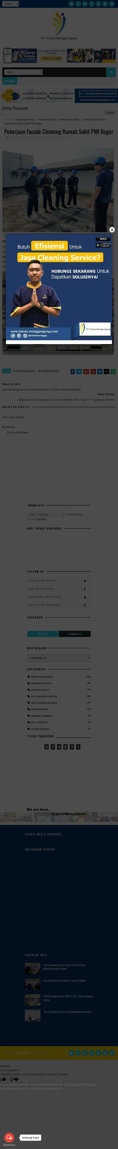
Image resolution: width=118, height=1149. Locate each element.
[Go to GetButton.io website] (9, 1145)
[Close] (59, 574)
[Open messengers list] (9, 1137)
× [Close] (112, 229)
